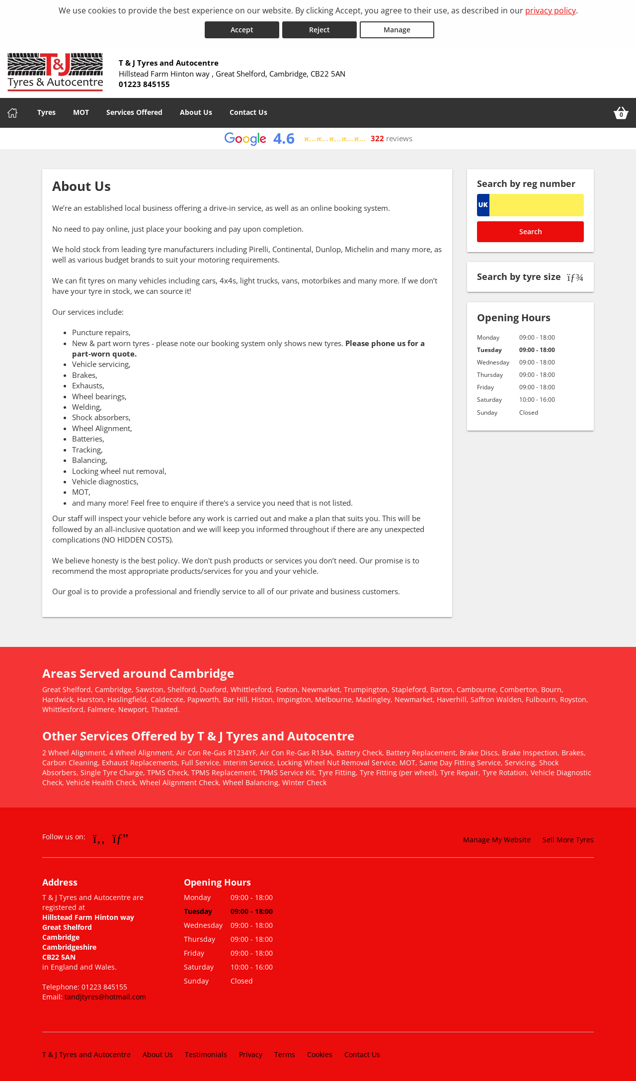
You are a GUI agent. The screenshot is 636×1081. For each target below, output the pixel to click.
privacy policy (550, 10)
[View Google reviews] (318, 138)
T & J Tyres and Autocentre (86, 1053)
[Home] (12, 112)
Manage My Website (497, 839)
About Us (196, 111)
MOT (81, 111)
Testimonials (206, 1053)
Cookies (319, 1053)
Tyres (46, 111)
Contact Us (248, 111)
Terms (284, 1053)
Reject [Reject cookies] (319, 29)
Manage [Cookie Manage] (397, 29)
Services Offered (134, 111)
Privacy (250, 1053)
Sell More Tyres (568, 839)
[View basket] (621, 112)
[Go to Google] (121, 837)
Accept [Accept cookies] (242, 29)
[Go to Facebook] (99, 837)
